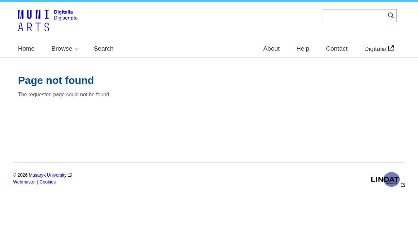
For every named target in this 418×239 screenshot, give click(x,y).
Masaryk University (48, 175)
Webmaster (24, 182)
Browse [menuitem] (65, 48)
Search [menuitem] (104, 48)
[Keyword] (354, 15)
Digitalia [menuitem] (375, 49)
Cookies (48, 182)
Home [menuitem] (26, 48)
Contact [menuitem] (336, 48)
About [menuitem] (271, 48)
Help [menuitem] (303, 48)
